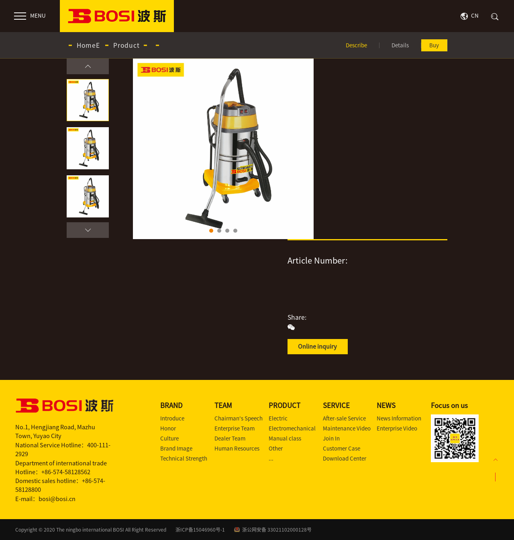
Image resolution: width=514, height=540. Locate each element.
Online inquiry (317, 346)
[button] (88, 66)
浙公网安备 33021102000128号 (277, 529)
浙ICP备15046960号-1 (200, 529)
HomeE (88, 45)
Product (126, 45)
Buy (434, 45)
